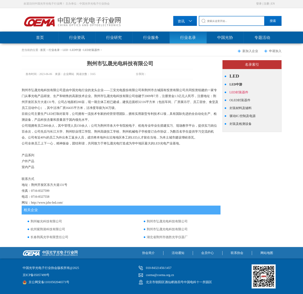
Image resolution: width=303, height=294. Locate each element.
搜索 (273, 20)
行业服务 (151, 37)
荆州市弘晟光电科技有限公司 (167, 221)
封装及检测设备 (241, 123)
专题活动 (262, 37)
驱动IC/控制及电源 (243, 116)
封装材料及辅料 (241, 108)
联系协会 (237, 253)
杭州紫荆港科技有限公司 (48, 229)
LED (65, 50)
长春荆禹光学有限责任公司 (49, 237)
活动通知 (178, 253)
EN (273, 3)
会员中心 (207, 253)
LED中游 (75, 50)
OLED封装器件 (240, 100)
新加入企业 (250, 51)
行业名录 (188, 37)
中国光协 (225, 37)
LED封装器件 (91, 50)
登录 (259, 3)
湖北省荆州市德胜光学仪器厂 (167, 237)
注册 (266, 3)
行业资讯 (77, 37)
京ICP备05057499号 (36, 275)
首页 (40, 37)
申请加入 (275, 51)
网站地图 (266, 253)
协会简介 (148, 253)
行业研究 (114, 37)
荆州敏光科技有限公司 (46, 221)
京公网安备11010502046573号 (49, 282)
